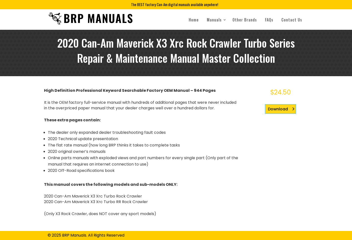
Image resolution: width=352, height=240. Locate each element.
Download (278, 109)
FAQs (269, 20)
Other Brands (244, 20)
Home (194, 20)
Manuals (214, 20)
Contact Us (291, 20)
